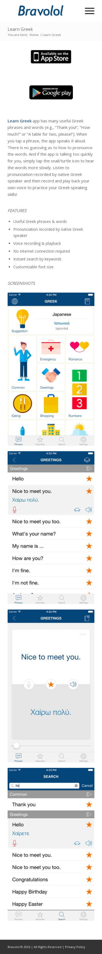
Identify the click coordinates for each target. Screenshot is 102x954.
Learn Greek (20, 29)
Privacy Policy (75, 947)
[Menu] (86, 11)
